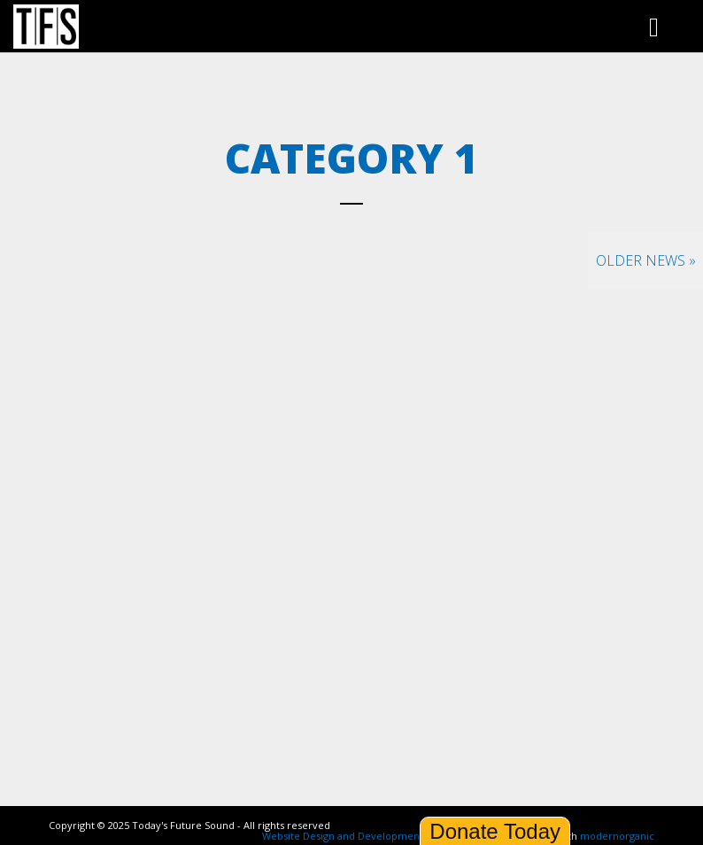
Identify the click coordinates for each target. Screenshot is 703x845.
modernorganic (617, 835)
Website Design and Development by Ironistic (370, 835)
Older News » (646, 260)
